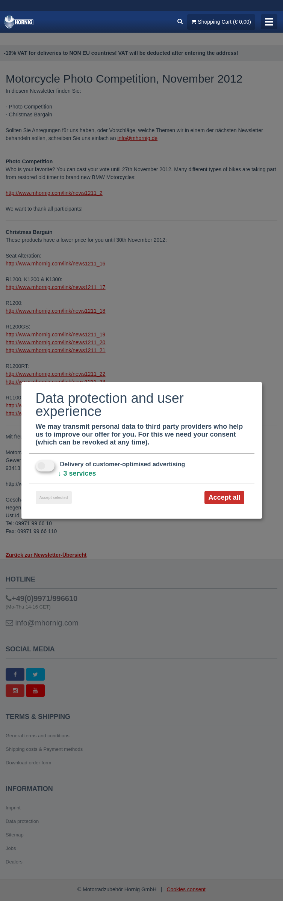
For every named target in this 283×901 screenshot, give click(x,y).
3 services (77, 473)
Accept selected (53, 498)
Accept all (224, 497)
